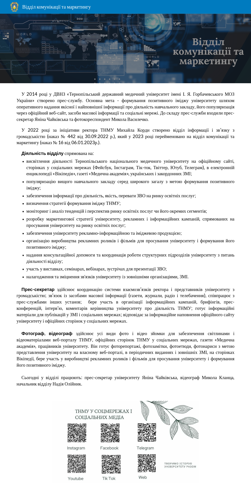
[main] (126, 239)
